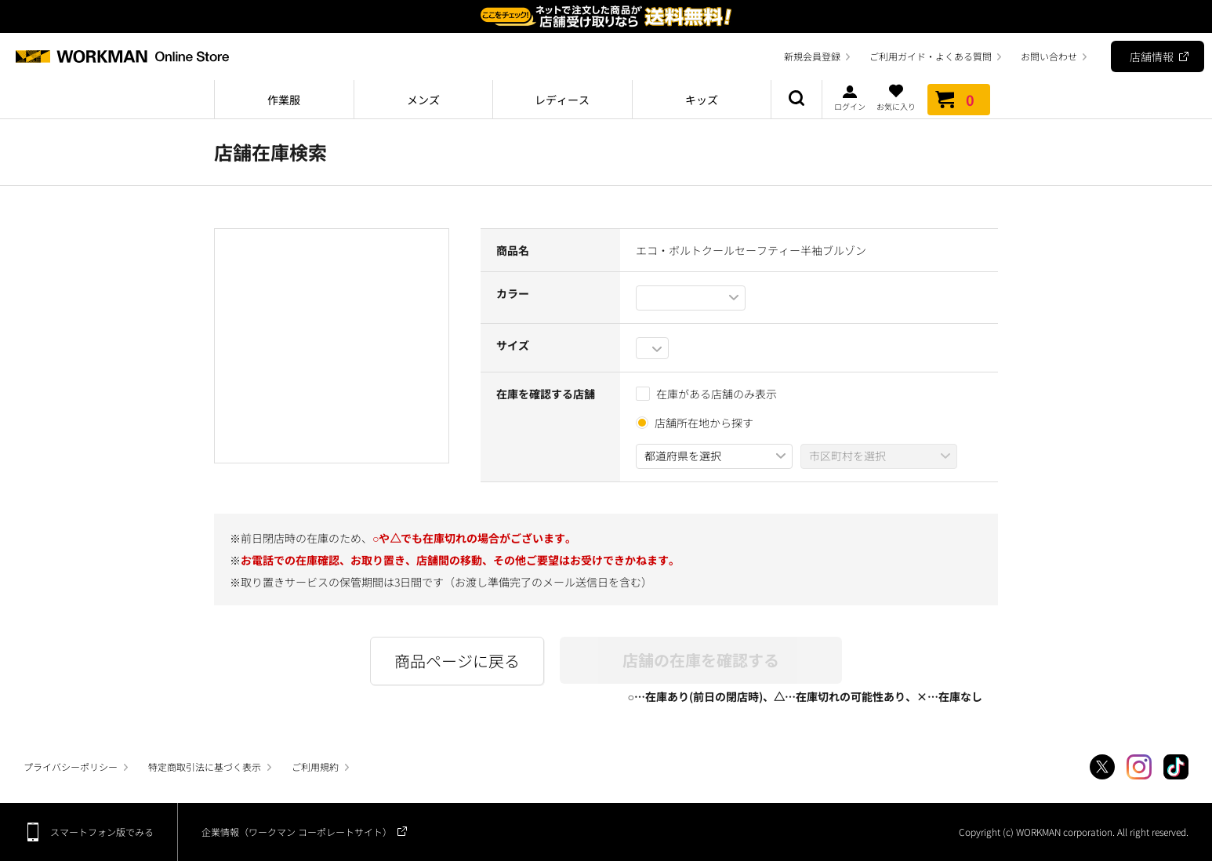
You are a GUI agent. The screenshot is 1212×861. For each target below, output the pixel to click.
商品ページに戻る (457, 660)
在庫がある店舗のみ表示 (706, 393)
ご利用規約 (315, 766)
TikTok (1175, 766)
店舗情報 (1152, 56)
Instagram (1139, 766)
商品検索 (796, 99)
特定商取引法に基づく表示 (204, 766)
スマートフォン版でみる (102, 831)
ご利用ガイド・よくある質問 (930, 56)
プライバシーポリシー (71, 766)
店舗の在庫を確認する (700, 659)
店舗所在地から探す (704, 422)
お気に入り (896, 97)
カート (958, 99)
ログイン (849, 97)
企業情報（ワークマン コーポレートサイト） (296, 831)
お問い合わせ (1049, 56)
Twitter (1102, 766)
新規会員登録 (812, 56)
